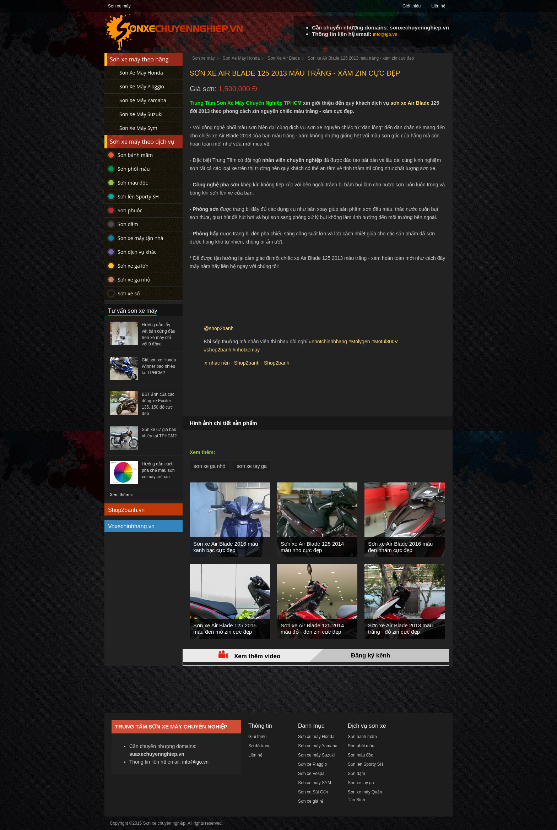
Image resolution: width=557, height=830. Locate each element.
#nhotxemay (246, 350)
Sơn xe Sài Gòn (313, 792)
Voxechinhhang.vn (131, 526)
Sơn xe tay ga (361, 782)
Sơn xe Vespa (311, 773)
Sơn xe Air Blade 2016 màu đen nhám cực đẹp (400, 547)
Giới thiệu (411, 6)
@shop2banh (219, 328)
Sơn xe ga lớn (133, 265)
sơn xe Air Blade (409, 103)
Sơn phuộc (130, 210)
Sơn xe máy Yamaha (317, 745)
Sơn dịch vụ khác (137, 252)
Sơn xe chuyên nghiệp (164, 823)
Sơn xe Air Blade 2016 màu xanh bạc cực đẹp (225, 547)
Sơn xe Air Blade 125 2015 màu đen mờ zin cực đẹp (224, 628)
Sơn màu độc (133, 182)
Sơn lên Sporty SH (138, 196)
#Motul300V (384, 341)
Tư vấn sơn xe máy (132, 311)
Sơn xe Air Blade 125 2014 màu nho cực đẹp (312, 547)
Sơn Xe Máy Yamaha (142, 100)
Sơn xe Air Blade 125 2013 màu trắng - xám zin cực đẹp (361, 58)
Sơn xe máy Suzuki (316, 755)
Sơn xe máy (119, 6)
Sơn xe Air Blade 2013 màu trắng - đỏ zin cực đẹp (400, 628)
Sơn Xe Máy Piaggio (141, 86)
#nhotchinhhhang (328, 341)
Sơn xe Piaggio (312, 764)
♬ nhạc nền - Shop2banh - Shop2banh (247, 363)
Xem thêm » (121, 494)
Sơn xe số (129, 293)
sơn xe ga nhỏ (209, 466)
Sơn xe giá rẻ (310, 801)
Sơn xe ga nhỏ (134, 279)
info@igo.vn (385, 34)
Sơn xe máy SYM (314, 782)
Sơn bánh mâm (135, 155)
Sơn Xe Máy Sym (138, 128)
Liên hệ (438, 6)
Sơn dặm (128, 224)
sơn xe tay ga (252, 466)
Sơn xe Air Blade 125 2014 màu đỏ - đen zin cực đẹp (312, 628)
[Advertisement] (317, 395)
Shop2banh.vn (126, 510)
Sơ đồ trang (259, 745)
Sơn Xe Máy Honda (141, 72)
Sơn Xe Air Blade (283, 58)
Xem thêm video (257, 656)
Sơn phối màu (134, 168)
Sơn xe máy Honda (316, 736)
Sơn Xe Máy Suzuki (140, 114)
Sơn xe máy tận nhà (140, 238)
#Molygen (359, 341)
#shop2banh (217, 350)
